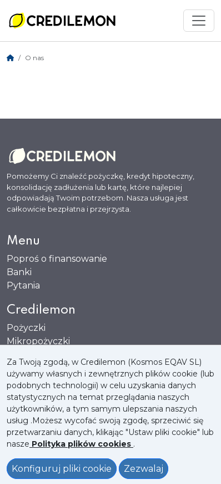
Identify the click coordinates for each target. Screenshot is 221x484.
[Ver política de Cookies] (81, 444)
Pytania (23, 285)
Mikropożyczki (38, 341)
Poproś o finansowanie (57, 258)
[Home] (10, 57)
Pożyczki (26, 327)
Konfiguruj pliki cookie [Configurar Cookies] (62, 468)
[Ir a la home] (62, 20)
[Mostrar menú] (198, 20)
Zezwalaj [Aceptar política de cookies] (143, 468)
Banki (19, 272)
